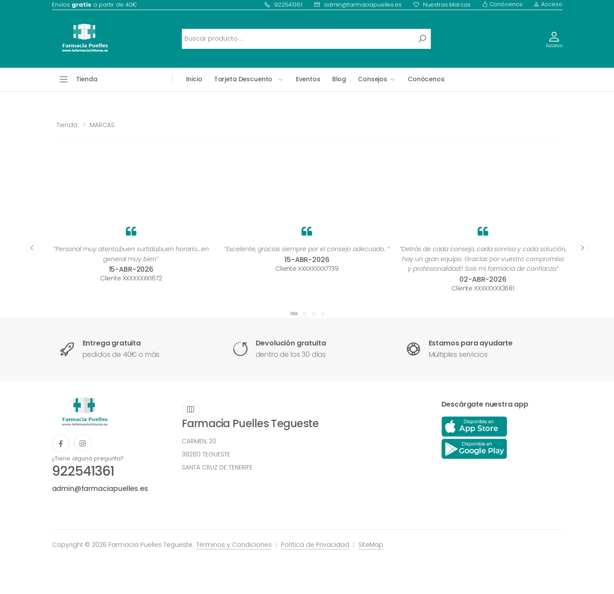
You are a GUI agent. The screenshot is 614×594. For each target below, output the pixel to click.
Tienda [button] (86, 79)
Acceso (548, 4)
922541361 (283, 4)
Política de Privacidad (315, 544)
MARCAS (102, 125)
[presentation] (32, 248)
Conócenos (502, 4)
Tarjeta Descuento (243, 79)
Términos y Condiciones (234, 544)
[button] (294, 314)
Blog (339, 79)
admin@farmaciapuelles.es (358, 4)
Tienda (66, 125)
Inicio (194, 79)
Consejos (372, 79)
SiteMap (370, 544)
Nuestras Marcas (442, 4)
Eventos (308, 79)
